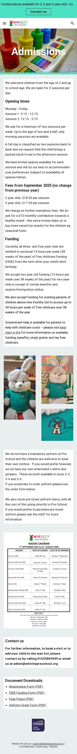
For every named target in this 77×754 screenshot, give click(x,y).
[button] (4, 23)
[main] (38, 51)
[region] (38, 9)
